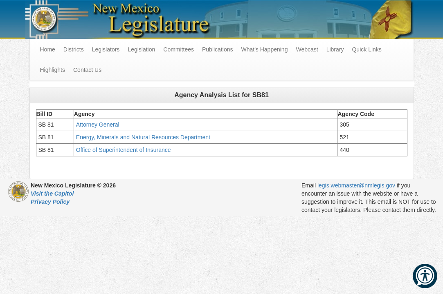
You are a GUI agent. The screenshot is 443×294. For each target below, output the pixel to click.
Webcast (307, 49)
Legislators (106, 49)
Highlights (52, 70)
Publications (217, 49)
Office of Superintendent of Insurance (123, 150)
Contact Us (87, 70)
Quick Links (366, 49)
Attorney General (98, 124)
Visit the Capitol (52, 193)
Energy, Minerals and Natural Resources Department (144, 137)
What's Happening (264, 49)
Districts (73, 49)
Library (335, 49)
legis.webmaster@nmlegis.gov (356, 185)
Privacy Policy (50, 201)
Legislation (141, 49)
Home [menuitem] (47, 49)
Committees (178, 49)
